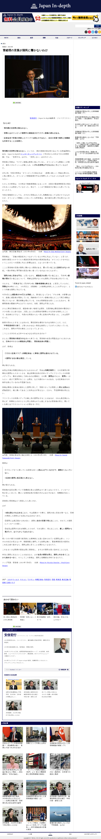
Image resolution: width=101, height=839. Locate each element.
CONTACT (10, 834)
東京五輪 (65, 580)
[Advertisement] (37, 109)
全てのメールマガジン (84, 287)
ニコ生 (30, 834)
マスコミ (23, 580)
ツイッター (18, 669)
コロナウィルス (13, 580)
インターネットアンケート (31, 154)
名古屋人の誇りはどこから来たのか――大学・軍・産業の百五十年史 (87, 125)
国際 (44, 38)
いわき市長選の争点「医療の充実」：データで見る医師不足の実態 (87, 153)
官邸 (53, 580)
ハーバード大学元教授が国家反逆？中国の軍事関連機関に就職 (86, 172)
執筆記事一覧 (63, 669)
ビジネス (94, 38)
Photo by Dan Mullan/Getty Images (57, 252)
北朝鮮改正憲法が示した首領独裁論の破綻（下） (87, 112)
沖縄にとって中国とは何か (36, 743)
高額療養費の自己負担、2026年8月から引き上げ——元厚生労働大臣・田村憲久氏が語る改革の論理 (87, 160)
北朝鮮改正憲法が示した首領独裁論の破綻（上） (87, 132)
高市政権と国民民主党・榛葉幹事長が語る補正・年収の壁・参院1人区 (60, 798)
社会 (56, 38)
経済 (31, 38)
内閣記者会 (39, 580)
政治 (19, 38)
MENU (6, 38)
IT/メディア (82, 38)
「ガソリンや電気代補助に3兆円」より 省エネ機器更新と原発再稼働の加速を (36, 772)
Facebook (12, 669)
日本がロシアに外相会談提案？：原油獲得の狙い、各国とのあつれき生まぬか (12, 745)
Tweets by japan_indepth (83, 283)
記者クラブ (11, 583)
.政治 (3, 43)
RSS (70, 834)
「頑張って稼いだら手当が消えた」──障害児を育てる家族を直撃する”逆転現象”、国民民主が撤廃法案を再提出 (87, 145)
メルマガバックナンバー (90, 834)
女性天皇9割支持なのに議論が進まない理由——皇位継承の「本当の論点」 (12, 772)
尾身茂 (58, 580)
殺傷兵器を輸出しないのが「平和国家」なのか (87, 138)
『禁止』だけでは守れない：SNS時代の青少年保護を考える (86, 167)
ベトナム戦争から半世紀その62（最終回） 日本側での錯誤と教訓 (60, 772)
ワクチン (30, 580)
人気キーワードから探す (94, 28)
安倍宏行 (33, 118)
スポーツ (69, 38)
